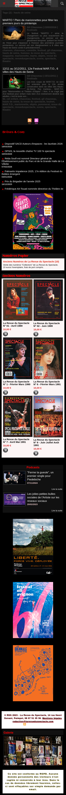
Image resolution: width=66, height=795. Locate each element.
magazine (8, 55)
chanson (8, 50)
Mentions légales (52, 718)
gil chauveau (54, 50)
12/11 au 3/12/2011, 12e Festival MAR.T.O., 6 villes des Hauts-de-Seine (30, 70)
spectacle (50, 58)
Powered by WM (48, 724)
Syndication (32, 724)
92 (4, 98)
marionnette (22, 55)
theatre (7, 61)
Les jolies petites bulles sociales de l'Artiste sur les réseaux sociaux (43, 497)
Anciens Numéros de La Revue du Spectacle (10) (31, 261)
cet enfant (12, 98)
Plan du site (15, 724)
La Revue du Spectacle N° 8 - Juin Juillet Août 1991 (46, 442)
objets (41, 55)
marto (33, 55)
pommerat (44, 104)
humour (25, 53)
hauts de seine (11, 53)
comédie (31, 50)
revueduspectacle (25, 58)
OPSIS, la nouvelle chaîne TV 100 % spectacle (30, 153)
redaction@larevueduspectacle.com (33, 721)
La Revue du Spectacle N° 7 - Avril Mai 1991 (16, 440)
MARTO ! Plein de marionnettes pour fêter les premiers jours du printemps (30, 22)
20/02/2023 (32, 504)
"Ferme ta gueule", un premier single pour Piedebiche (40, 476)
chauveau (19, 50)
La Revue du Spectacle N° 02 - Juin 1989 (46, 324)
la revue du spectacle (43, 53)
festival (42, 50)
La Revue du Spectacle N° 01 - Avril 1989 (16, 324)
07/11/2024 (32, 483)
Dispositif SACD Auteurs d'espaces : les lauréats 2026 (34, 146)
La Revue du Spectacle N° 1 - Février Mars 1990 (16, 383)
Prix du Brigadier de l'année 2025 (22, 183)
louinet (50, 101)
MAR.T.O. (8, 104)
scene (40, 58)
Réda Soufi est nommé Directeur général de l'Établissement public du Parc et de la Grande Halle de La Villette (33, 163)
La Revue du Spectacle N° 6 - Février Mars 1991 (47, 383)
